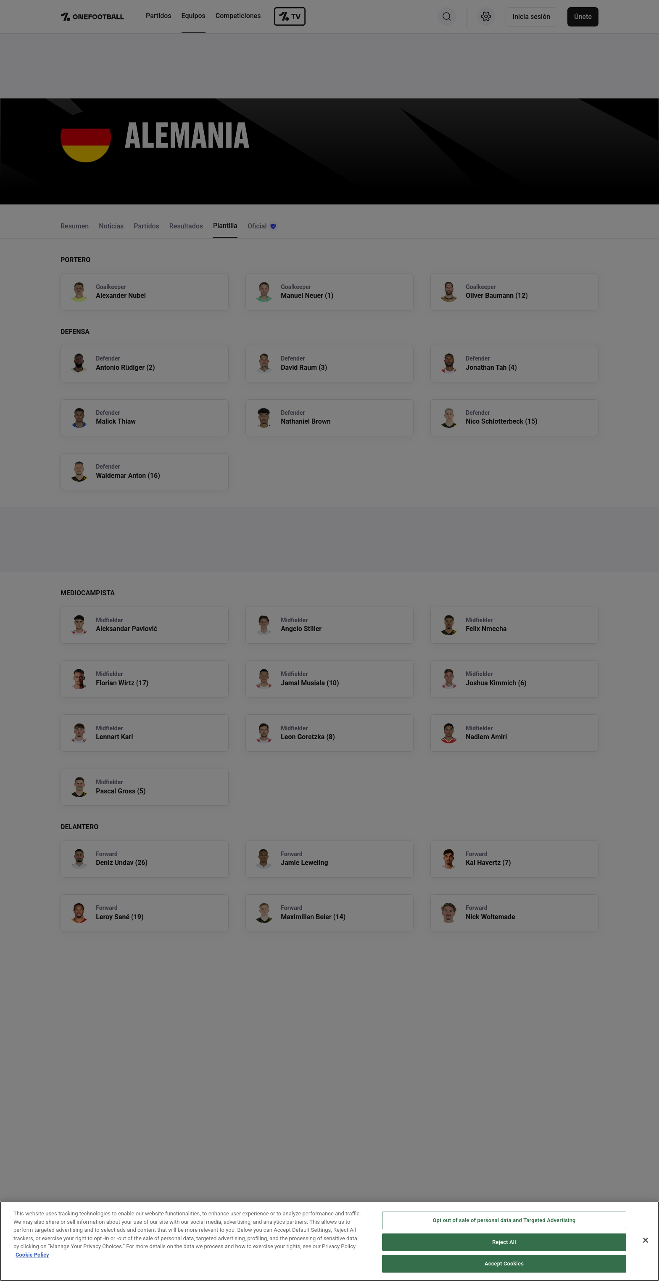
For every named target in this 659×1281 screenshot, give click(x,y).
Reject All (504, 1243)
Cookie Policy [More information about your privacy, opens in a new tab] (32, 1255)
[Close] (645, 1241)
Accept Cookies (504, 1265)
